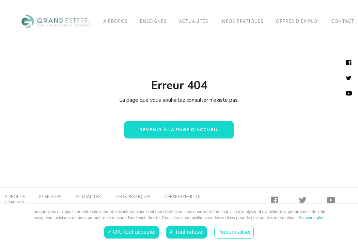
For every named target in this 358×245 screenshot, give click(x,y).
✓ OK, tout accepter (131, 232)
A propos (115, 21)
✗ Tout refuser (186, 232)
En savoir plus (311, 217)
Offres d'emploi (297, 21)
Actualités (193, 21)
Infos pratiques (242, 21)
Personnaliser (234, 232)
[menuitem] (56, 21)
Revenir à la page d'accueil (178, 129)
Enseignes (153, 21)
